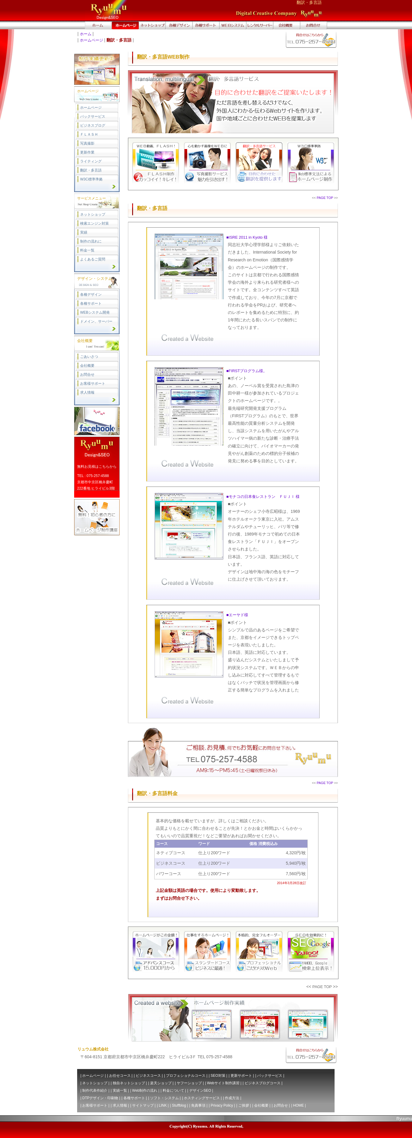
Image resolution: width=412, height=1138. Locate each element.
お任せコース (120, 1075)
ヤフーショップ (189, 1083)
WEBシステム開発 (95, 312)
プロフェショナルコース (185, 1075)
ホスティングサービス (202, 1098)
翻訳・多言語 (91, 170)
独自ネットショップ (129, 1083)
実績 (83, 232)
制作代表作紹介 (94, 1090)
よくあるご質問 (92, 259)
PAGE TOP (325, 198)
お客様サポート (92, 383)
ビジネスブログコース (262, 1083)
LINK (163, 1105)
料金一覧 (87, 250)
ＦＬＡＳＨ (89, 134)
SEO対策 (217, 1075)
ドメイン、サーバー (96, 321)
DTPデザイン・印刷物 (100, 1098)
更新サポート (241, 1075)
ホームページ (91, 40)
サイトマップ (143, 1105)
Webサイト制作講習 (223, 1083)
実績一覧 (120, 1090)
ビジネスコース (148, 1075)
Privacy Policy (222, 1105)
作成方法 (232, 1098)
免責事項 (198, 1105)
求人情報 (87, 392)
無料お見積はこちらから (97, 466)
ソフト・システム (164, 1098)
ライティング (91, 161)
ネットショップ (92, 214)
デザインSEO (200, 1090)
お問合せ (87, 374)
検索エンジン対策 (94, 223)
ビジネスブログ (92, 125)
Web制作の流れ (144, 1090)
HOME (298, 1105)
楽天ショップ (161, 1083)
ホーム (85, 34)
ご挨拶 (243, 1105)
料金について (173, 1090)
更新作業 (87, 152)
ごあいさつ (89, 357)
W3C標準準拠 (91, 179)
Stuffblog (179, 1105)
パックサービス (92, 116)
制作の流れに (91, 241)
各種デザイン (91, 294)
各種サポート (91, 303)
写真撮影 (87, 143)
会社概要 (87, 366)
